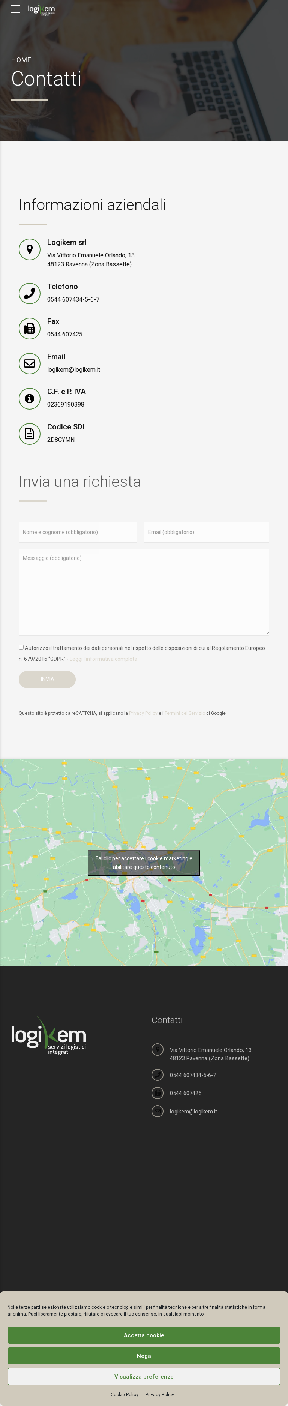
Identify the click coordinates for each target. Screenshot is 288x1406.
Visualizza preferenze (144, 1376)
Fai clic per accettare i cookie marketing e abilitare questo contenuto (144, 862)
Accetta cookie (144, 1335)
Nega (144, 1356)
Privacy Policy (160, 1394)
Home (21, 60)
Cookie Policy (124, 1394)
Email (56, 357)
